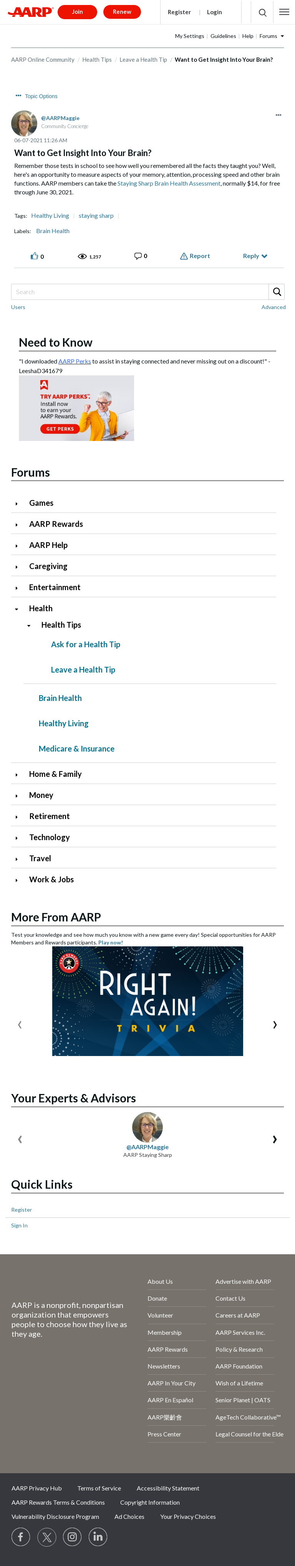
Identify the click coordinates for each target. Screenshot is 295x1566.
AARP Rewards (56, 523)
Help (248, 36)
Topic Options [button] (41, 96)
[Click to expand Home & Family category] (19, 774)
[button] (284, 12)
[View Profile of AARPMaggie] (60, 118)
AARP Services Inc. (240, 1332)
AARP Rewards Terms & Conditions (58, 1502)
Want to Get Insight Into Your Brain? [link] (224, 59)
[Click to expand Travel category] (19, 859)
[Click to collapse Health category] (19, 609)
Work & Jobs (51, 879)
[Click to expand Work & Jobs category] (19, 880)
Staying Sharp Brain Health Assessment (169, 183)
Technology (49, 837)
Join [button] (77, 11)
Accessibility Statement (168, 1488)
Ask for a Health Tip (85, 644)
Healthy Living (50, 215)
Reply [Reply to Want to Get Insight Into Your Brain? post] (251, 255)
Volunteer (160, 1315)
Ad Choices (129, 1516)
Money (41, 794)
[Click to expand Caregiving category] (19, 567)
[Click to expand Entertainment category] (19, 588)
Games (41, 502)
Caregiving (48, 566)
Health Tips (97, 59)
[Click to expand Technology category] (19, 838)
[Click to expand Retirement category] (19, 817)
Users (18, 307)
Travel (40, 858)
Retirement (49, 816)
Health (41, 608)
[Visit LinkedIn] (98, 1537)
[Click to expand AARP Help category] (19, 546)
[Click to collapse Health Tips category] (31, 625)
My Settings (189, 36)
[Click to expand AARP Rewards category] (19, 524)
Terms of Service (99, 1488)
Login (214, 11)
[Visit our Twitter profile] (46, 1537)
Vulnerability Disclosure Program (55, 1516)
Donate (157, 1298)
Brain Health (53, 231)
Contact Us (230, 1298)
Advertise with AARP (243, 1281)
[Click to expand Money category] (19, 796)
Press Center (164, 1434)
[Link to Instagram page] (72, 1537)
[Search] (147, 292)
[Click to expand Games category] (19, 503)
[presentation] (20, 1022)
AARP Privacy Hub (37, 1488)
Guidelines (223, 36)
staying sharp (96, 215)
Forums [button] (268, 36)
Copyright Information (150, 1502)
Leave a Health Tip (143, 59)
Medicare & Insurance (76, 748)
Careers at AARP (237, 1315)
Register (179, 11)
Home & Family (55, 773)
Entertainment (55, 587)
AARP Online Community (43, 59)
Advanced (274, 307)
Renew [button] (122, 11)
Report (200, 255)
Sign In (19, 1225)
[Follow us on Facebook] (21, 1537)
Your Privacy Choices (188, 1516)
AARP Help (48, 544)
